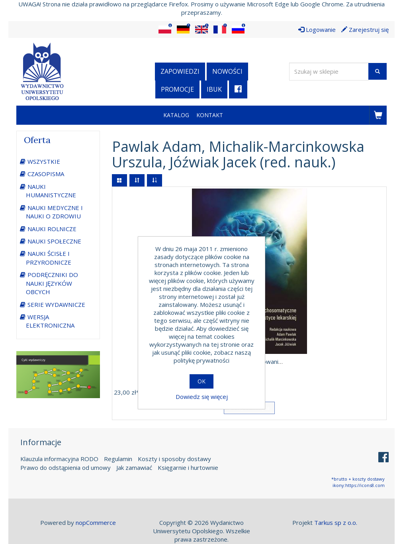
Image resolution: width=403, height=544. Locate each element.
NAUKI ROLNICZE (51, 229)
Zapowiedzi (180, 71)
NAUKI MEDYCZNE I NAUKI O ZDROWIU (54, 212)
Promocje (177, 89)
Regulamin (118, 459)
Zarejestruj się (365, 29)
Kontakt (209, 115)
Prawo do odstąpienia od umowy (65, 467)
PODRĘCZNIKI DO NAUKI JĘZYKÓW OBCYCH (52, 283)
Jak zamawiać (134, 467)
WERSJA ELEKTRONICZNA (50, 321)
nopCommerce (96, 522)
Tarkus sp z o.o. (335, 522)
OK (201, 381)
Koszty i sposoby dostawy (174, 459)
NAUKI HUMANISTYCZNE (51, 191)
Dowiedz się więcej (202, 397)
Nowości (227, 71)
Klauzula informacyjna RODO (59, 459)
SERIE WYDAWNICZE (56, 304)
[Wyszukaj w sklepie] (329, 72)
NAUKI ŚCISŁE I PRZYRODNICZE (48, 257)
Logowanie (317, 29)
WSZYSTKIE (43, 161)
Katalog (176, 115)
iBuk (214, 89)
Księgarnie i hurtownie (188, 467)
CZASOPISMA (45, 174)
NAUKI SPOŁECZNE (54, 241)
